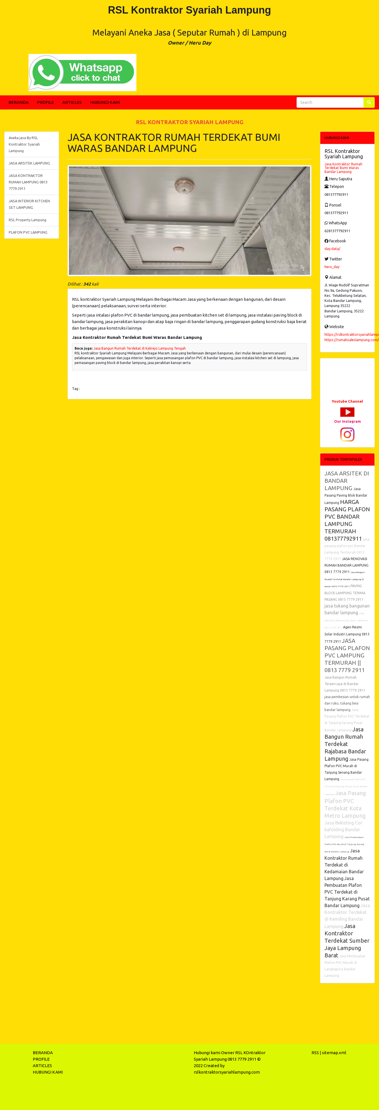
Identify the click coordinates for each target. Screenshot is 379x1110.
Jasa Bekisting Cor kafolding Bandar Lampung (343, 829)
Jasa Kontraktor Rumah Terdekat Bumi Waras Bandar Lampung (343, 167)
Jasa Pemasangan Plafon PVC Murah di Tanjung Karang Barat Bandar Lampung (344, 844)
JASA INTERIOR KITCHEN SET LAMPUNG (29, 204)
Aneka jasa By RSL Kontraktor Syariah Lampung (24, 144)
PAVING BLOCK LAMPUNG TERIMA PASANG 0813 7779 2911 (344, 592)
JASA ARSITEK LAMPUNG (29, 163)
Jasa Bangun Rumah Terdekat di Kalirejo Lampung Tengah (139, 348)
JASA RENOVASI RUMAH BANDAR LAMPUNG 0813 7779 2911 (346, 565)
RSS (315, 1052)
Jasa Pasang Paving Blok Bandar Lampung (345, 495)
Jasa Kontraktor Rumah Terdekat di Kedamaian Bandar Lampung (344, 864)
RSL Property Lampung (27, 220)
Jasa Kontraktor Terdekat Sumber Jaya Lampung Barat (346, 940)
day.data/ (332, 249)
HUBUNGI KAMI (105, 102)
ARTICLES (72, 102)
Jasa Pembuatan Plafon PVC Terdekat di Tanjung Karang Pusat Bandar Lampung (347, 892)
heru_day (331, 267)
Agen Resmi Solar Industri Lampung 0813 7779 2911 (347, 634)
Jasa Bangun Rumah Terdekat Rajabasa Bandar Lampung (345, 744)
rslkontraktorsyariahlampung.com (227, 1072)
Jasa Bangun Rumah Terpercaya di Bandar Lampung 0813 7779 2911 (344, 683)
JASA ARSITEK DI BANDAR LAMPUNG (346, 480)
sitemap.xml (334, 1052)
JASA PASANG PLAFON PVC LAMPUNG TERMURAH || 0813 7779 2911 (347, 655)
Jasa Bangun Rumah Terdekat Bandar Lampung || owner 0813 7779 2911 (344, 579)
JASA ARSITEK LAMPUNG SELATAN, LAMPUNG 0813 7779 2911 (346, 620)
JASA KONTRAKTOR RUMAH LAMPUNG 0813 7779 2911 (28, 182)
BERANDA (18, 102)
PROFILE (45, 102)
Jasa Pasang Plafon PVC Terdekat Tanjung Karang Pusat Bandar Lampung (346, 787)
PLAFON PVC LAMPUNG (28, 232)
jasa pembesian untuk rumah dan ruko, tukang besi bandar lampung (347, 703)
